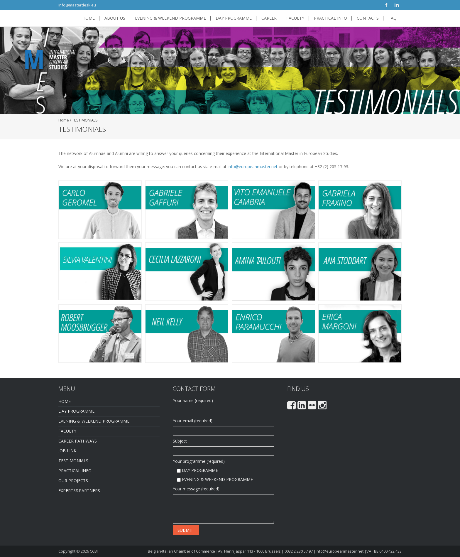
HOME (88, 18)
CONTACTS (368, 18)
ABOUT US (114, 18)
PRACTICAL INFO (330, 18)
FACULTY (295, 18)
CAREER (269, 18)
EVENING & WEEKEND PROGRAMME (170, 18)
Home (63, 120)
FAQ (392, 18)
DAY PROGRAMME (234, 18)
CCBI (94, 551)
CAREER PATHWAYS (77, 441)
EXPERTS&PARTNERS (79, 490)
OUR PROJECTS (73, 480)
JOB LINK (67, 450)
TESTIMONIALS (73, 460)
